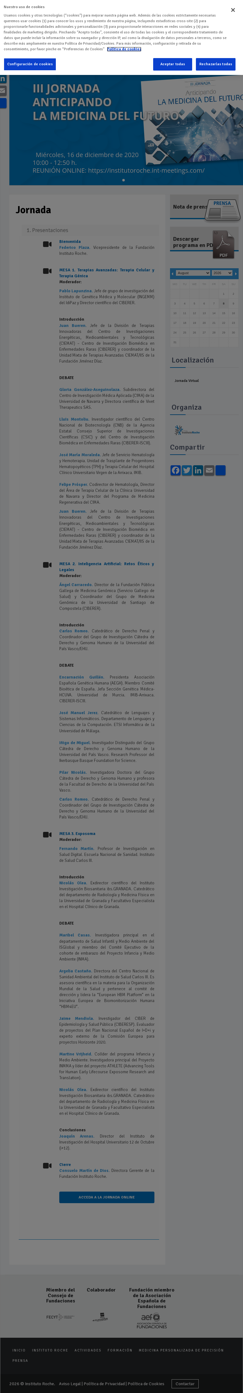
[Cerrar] (233, 10)
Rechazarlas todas (215, 64)
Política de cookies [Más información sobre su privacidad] (124, 49)
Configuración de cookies (30, 64)
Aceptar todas (172, 64)
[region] (121, 37)
